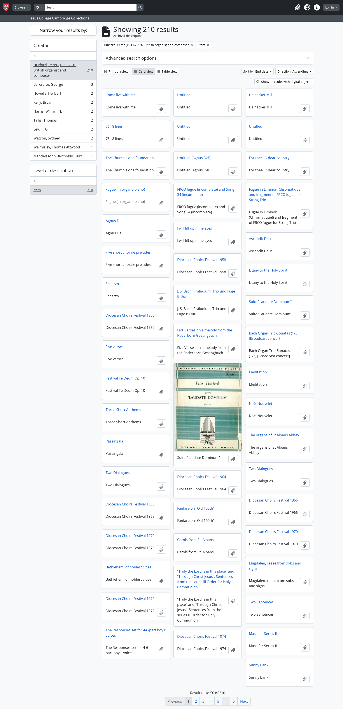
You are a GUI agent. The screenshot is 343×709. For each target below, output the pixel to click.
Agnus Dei (114, 220)
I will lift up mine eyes (194, 228)
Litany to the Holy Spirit (268, 270)
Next (244, 701)
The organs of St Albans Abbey (274, 435)
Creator (41, 45)
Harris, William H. (63, 112)
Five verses (115, 346)
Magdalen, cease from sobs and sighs (275, 566)
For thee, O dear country (269, 157)
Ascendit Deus (261, 238)
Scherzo (112, 283)
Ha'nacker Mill (260, 94)
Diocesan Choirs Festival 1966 (273, 500)
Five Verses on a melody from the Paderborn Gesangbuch (204, 333)
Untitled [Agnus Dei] (193, 157)
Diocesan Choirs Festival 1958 (201, 259)
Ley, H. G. (63, 130)
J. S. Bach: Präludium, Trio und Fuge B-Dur (206, 294)
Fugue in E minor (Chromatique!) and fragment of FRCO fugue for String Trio (276, 194)
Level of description (53, 170)
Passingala (114, 441)
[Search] (90, 7)
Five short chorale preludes (128, 252)
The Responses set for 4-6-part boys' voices (136, 633)
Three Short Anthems (123, 409)
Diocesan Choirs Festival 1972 (130, 598)
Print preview (116, 71)
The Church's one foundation (130, 157)
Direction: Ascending (293, 71)
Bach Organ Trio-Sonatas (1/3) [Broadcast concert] (273, 336)
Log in (330, 7)
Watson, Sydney (63, 139)
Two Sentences (261, 602)
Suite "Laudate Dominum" (270, 301)
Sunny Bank (258, 665)
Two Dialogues (261, 468)
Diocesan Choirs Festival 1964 (201, 476)
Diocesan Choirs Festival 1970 (273, 531)
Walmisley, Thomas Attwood (63, 148)
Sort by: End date (256, 71)
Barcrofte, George (63, 85)
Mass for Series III (263, 633)
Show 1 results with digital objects (283, 82)
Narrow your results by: (63, 30)
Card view (143, 71)
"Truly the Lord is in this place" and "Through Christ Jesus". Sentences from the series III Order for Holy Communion (205, 579)
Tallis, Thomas (63, 121)
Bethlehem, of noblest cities (128, 567)
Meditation (258, 372)
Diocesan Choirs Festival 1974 (201, 636)
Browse (20, 7)
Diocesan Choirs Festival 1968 (130, 504)
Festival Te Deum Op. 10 (125, 378)
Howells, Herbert (63, 94)
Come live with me (121, 94)
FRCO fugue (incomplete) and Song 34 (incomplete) (205, 192)
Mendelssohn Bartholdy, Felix (63, 156)
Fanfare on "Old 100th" (195, 508)
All (35, 56)
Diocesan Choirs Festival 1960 (130, 315)
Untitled (184, 94)
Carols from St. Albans (195, 539)
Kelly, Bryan (63, 103)
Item (63, 190)
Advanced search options (131, 58)
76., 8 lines (114, 126)
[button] (297, 7)
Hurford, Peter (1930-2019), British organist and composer (63, 70)
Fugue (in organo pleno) (125, 189)
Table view (167, 71)
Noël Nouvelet (260, 403)
